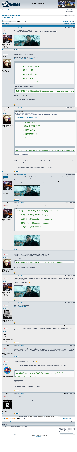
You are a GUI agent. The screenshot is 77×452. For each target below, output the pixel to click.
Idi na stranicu (65, 21)
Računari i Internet (11, 15)
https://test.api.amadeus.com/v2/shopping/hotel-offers (25, 58)
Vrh (2, 49)
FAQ (68, 9)
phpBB (35, 435)
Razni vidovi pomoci (9, 18)
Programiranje (17, 15)
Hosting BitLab (38, 436)
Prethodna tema (66, 23)
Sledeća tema (72, 23)
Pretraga (73, 9)
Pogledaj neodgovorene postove (7, 13)
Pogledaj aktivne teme (18, 13)
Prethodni (70, 21)
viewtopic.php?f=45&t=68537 (20, 306)
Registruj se (10, 9)
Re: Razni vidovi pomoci (22, 27)
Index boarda (4, 15)
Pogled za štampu (5, 23)
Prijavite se (4, 9)
